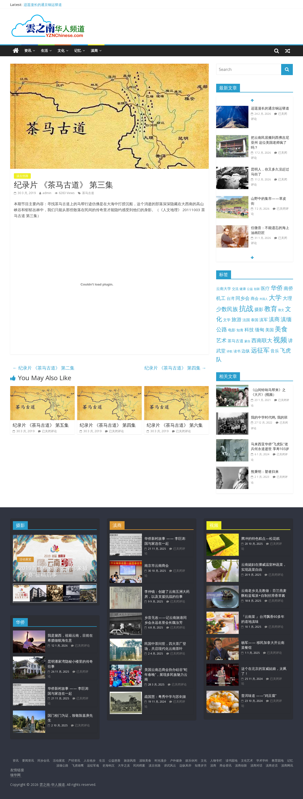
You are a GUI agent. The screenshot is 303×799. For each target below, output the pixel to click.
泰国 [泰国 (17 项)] (254, 319)
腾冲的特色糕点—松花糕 (260, 538)
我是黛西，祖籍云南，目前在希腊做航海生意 (70, 637)
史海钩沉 (108, 765)
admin (46, 193)
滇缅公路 (62, 765)
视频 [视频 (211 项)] (280, 339)
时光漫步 (161, 760)
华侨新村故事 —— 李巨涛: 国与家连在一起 (68, 690)
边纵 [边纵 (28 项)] (245, 351)
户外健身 (176, 760)
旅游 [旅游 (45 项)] (236, 319)
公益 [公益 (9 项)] (250, 289)
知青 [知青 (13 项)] (239, 330)
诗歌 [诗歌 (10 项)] (230, 351)
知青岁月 (201, 765)
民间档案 (139, 765)
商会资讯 (226, 765)
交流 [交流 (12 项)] (235, 288)
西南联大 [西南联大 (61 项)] (261, 340)
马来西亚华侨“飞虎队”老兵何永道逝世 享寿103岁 (270, 446)
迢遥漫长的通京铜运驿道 (43, 4)
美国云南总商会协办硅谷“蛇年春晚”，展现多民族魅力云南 (165, 674)
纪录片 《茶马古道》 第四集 (175, 368)
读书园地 (231, 760)
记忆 (77, 50)
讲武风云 (170, 765)
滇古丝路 (22, 176)
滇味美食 (145, 760)
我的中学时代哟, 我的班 (269, 417)
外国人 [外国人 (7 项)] (264, 299)
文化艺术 (247, 760)
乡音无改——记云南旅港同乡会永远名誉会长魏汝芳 (165, 620)
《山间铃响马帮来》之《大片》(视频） (268, 392)
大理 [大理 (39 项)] (287, 298)
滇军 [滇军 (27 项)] (263, 319)
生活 (44, 50)
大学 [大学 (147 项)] (275, 297)
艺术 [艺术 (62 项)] (221, 340)
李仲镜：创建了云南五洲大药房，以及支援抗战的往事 (167, 594)
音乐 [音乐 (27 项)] (274, 351)
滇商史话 (272, 765)
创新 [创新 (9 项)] (257, 289)
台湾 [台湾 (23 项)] (231, 298)
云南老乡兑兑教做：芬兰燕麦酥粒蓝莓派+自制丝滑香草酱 (263, 593)
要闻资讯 (28, 760)
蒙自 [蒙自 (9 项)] (247, 341)
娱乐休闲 (191, 760)
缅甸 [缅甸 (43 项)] (259, 329)
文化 (61, 50)
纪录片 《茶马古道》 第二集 (43, 368)
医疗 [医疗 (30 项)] (265, 288)
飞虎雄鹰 (78, 765)
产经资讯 (74, 760)
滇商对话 (256, 765)
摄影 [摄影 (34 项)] (258, 309)
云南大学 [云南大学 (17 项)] (223, 288)
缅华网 (16, 774)
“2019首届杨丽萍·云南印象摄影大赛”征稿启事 (52, 571)
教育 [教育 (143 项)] (270, 308)
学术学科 (262, 760)
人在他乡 (90, 760)
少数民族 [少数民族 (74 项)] (227, 309)
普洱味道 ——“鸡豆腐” (258, 695)
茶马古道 (88, 193)
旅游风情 (130, 760)
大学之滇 (124, 765)
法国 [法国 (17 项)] (246, 319)
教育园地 (278, 760)
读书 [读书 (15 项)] (237, 351)
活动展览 (25, 559)
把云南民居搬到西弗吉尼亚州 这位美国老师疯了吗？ (270, 142)
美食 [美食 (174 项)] (281, 328)
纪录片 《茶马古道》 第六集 (175, 425)
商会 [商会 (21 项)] (255, 298)
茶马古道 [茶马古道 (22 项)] (235, 340)
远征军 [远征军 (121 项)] (260, 350)
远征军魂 (93, 765)
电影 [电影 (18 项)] (232, 329)
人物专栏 (216, 760)
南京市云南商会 (156, 565)
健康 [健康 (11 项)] (242, 288)
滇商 (94, 50)
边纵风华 (185, 765)
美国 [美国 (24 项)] (269, 330)
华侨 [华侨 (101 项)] (277, 288)
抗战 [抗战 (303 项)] (246, 308)
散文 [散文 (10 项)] (281, 310)
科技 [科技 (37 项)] (249, 329)
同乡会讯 (43, 760)
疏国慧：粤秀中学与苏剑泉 (165, 696)
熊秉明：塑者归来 (265, 471)
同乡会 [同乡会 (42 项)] (243, 298)
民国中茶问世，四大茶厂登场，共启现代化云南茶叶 (165, 646)
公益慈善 (114, 760)
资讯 (27, 50)
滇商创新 (241, 765)
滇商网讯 (287, 765)
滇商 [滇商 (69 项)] (274, 319)
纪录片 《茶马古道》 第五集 (41, 425)
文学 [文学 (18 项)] (227, 319)
